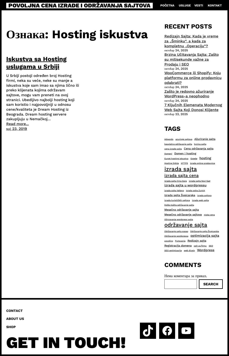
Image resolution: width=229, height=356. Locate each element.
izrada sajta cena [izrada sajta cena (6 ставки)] (181, 175)
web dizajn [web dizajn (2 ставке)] (189, 250)
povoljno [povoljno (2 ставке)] (168, 241)
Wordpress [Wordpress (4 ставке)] (205, 250)
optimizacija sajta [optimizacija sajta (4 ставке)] (204, 236)
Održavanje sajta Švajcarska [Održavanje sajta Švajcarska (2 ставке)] (204, 231)
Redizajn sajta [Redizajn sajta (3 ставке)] (197, 240)
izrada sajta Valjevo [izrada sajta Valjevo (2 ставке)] (174, 190)
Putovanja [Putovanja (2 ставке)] (180, 241)
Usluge (185, 5)
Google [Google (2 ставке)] (193, 158)
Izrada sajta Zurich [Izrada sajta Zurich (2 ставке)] (195, 190)
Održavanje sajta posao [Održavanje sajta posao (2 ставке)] (176, 231)
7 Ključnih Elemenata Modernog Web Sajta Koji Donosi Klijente (193, 107)
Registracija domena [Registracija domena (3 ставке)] (178, 245)
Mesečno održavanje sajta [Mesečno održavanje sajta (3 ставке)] (181, 209)
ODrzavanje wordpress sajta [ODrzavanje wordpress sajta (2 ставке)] (178, 219)
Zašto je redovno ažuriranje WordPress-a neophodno (189, 94)
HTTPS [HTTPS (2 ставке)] (184, 163)
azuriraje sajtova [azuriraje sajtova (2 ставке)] (183, 139)
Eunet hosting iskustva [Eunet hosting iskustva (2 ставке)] (176, 158)
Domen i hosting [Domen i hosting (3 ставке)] (185, 153)
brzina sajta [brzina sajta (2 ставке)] (200, 144)
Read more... (17, 124)
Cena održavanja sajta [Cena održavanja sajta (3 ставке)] (198, 148)
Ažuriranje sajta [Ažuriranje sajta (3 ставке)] (204, 139)
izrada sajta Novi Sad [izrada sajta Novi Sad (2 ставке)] (199, 181)
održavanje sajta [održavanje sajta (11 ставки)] (185, 225)
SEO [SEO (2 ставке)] (211, 246)
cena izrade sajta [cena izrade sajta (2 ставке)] (173, 149)
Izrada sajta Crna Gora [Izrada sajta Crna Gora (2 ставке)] (175, 181)
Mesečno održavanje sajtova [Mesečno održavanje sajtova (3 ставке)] (183, 214)
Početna (167, 5)
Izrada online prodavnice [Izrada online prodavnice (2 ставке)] (202, 163)
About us (15, 319)
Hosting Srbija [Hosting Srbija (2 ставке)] (171, 163)
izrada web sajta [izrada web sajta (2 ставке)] (200, 200)
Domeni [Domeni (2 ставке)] (168, 153)
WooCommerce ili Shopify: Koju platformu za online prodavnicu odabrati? (193, 78)
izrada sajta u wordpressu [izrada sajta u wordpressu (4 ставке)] (185, 185)
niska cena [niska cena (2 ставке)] (209, 215)
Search (210, 284)
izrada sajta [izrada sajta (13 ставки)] (180, 169)
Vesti (198, 5)
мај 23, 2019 (16, 128)
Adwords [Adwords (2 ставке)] (168, 139)
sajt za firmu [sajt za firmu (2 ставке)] (200, 246)
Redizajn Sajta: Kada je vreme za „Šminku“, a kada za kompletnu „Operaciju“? (191, 41)
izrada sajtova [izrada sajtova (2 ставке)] (204, 195)
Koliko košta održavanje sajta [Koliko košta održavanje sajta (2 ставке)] (179, 205)
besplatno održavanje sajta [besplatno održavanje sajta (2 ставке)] (178, 144)
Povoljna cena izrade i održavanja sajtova (79, 5)
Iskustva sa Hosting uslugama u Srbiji (36, 62)
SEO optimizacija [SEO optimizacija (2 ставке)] (173, 250)
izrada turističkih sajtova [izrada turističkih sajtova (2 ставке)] (177, 200)
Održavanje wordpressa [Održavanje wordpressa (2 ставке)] (176, 236)
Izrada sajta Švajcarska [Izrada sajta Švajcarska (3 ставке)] (179, 195)
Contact (14, 311)
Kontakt (215, 5)
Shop (11, 327)
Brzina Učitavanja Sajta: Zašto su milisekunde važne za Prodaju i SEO (191, 59)
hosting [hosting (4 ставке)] (205, 158)
